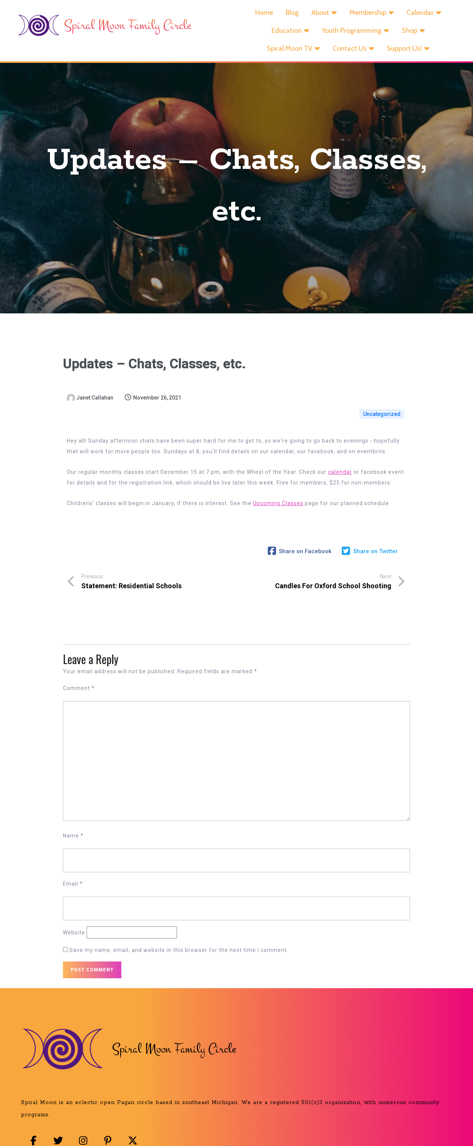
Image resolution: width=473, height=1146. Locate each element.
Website (74, 920)
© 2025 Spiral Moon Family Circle (238, 1128)
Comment (79, 676)
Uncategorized (382, 415)
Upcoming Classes (278, 508)
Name (73, 823)
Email (73, 871)
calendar (340, 477)
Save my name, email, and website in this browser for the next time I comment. (178, 938)
